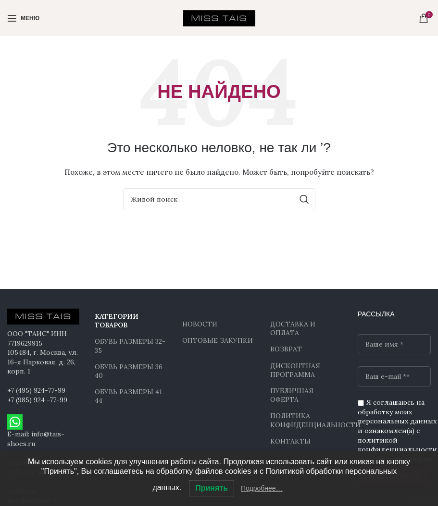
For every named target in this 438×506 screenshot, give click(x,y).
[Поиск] (219, 199)
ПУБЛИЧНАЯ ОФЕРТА (291, 395)
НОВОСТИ (199, 324)
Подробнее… (262, 488)
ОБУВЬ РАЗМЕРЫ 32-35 (130, 345)
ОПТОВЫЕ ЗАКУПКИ (217, 340)
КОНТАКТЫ (290, 441)
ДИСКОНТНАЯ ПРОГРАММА (295, 370)
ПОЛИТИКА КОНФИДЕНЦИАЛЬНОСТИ (306, 420)
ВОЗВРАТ (286, 349)
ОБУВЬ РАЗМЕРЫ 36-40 (130, 371)
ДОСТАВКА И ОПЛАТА (292, 328)
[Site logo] (219, 17)
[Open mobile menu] (23, 18)
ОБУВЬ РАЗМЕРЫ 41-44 (130, 396)
